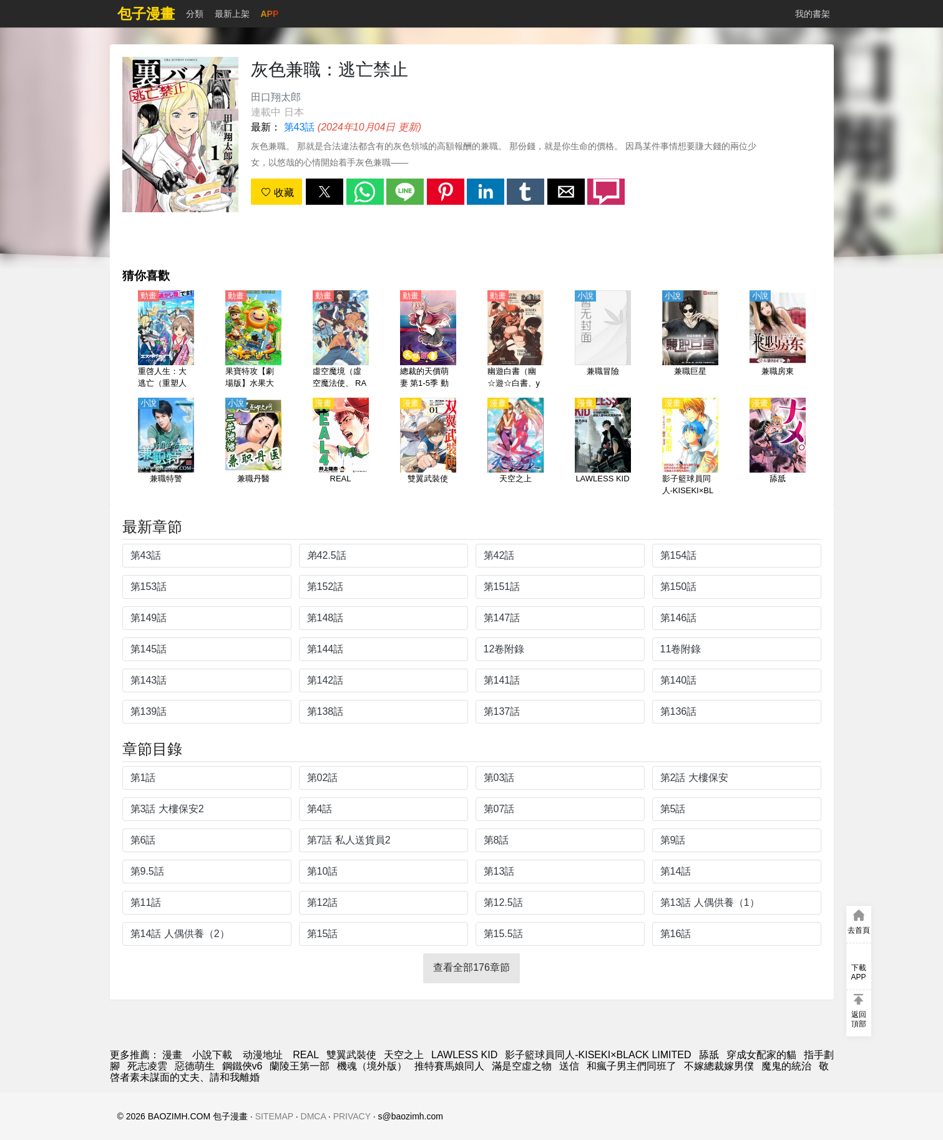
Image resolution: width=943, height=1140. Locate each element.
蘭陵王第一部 (300, 1066)
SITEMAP (274, 1116)
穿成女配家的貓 (761, 1054)
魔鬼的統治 (786, 1066)
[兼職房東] (778, 340)
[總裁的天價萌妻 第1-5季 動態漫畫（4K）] (428, 340)
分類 (194, 14)
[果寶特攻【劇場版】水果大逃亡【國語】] (253, 340)
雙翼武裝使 (351, 1054)
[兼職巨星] (690, 340)
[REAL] (341, 448)
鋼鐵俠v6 (242, 1066)
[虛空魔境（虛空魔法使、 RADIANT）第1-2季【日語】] (341, 340)
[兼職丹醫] (253, 448)
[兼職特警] (166, 448)
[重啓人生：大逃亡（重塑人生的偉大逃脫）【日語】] (166, 340)
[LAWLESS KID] (603, 448)
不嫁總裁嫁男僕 (719, 1066)
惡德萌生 (195, 1066)
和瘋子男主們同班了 (632, 1066)
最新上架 (232, 14)
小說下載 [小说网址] (212, 1054)
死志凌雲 (147, 1066)
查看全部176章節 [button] (471, 967)
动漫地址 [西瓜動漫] (263, 1054)
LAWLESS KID (464, 1054)
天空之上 (404, 1054)
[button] (324, 192)
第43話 (299, 127)
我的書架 (812, 14)
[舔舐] (778, 448)
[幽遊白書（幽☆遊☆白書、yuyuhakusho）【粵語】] (515, 340)
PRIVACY (352, 1116)
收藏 (277, 192)
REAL (306, 1054)
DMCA (313, 1116)
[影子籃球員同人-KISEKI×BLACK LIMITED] (690, 448)
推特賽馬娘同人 (449, 1066)
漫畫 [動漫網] (172, 1054)
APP (270, 14)
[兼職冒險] (603, 340)
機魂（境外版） (372, 1066)
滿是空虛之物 (522, 1066)
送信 (569, 1066)
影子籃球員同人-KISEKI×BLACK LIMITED (598, 1054)
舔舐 (709, 1054)
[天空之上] (515, 448)
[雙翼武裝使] (428, 448)
